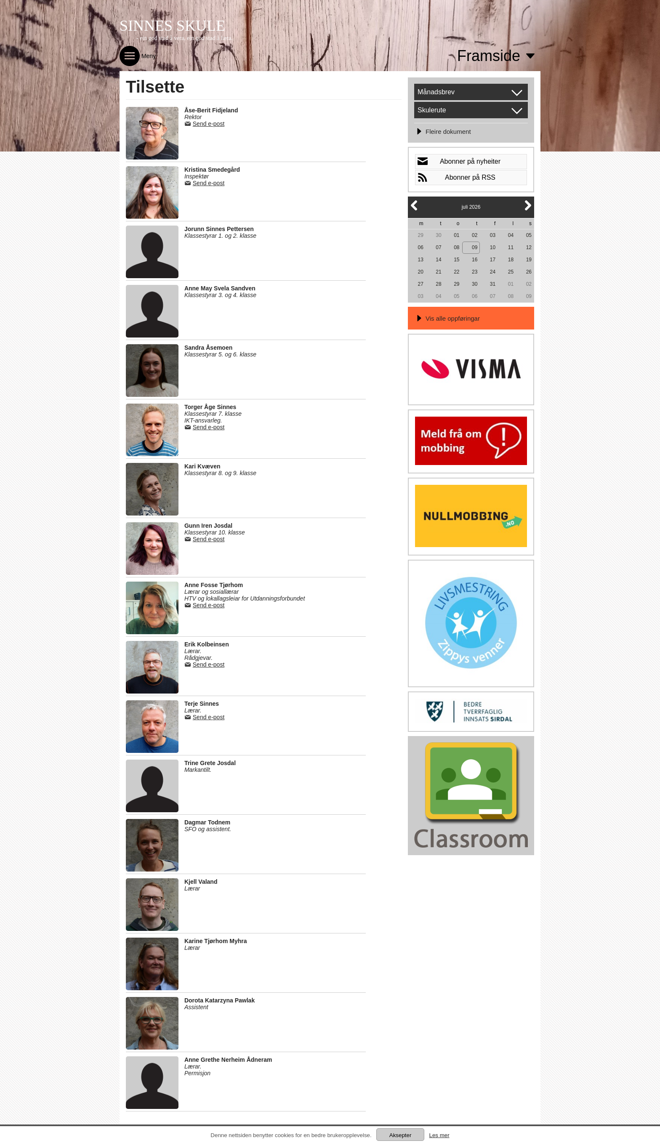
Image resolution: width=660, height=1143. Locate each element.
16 (474, 260)
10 (492, 247)
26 (529, 272)
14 (438, 260)
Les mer (439, 1135)
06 (420, 247)
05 (529, 235)
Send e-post (209, 123)
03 (492, 235)
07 (438, 247)
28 (438, 284)
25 (511, 272)
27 (420, 284)
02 (474, 235)
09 (474, 247)
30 (438, 235)
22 (456, 272)
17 (492, 260)
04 (511, 235)
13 (420, 260)
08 (456, 247)
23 (474, 272)
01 (456, 235)
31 (492, 284)
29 (420, 235)
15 (456, 260)
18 (511, 260)
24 (492, 272)
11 (511, 247)
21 (438, 272)
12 (529, 247)
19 (529, 260)
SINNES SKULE (172, 25)
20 (420, 272)
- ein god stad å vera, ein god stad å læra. (184, 38)
